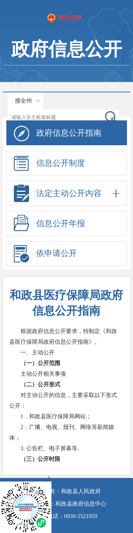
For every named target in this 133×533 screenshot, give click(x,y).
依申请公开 (56, 253)
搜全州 (23, 101)
